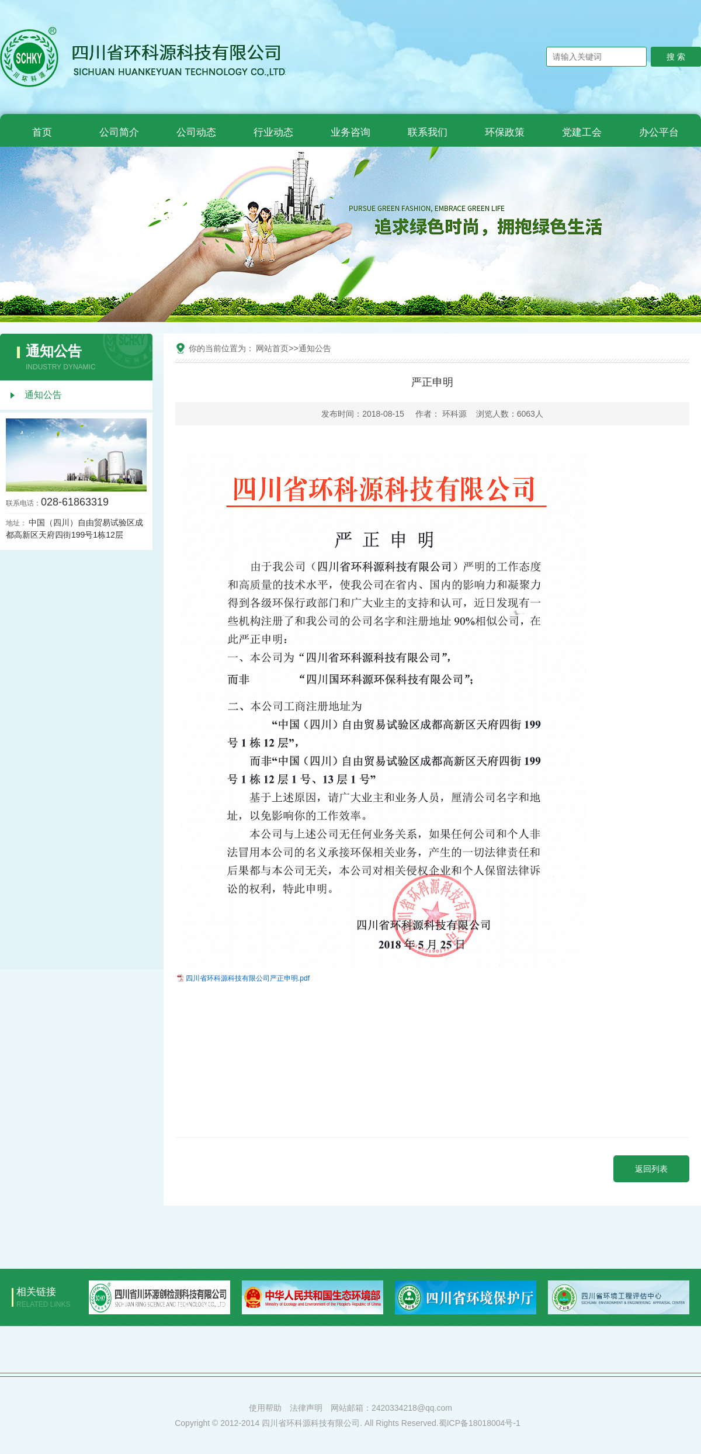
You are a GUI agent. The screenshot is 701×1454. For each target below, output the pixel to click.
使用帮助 (265, 1408)
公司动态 (196, 132)
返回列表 (651, 1168)
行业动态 (273, 132)
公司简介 (119, 132)
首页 (42, 132)
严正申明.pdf (290, 978)
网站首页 (272, 348)
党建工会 (582, 132)
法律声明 (306, 1408)
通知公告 (43, 395)
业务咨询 (350, 132)
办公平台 (659, 132)
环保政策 (505, 132)
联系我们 (427, 132)
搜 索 (676, 56)
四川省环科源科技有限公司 (228, 978)
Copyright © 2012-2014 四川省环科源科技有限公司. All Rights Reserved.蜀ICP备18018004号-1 (347, 1423)
